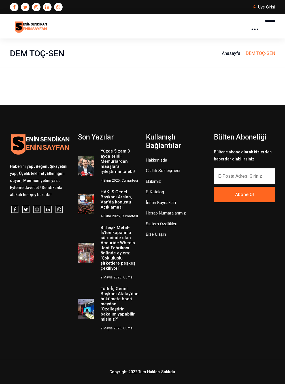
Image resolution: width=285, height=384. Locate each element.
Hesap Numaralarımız (166, 213)
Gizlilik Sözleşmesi (163, 170)
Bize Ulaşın (156, 234)
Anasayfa (231, 53)
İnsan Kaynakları (161, 202)
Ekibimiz (153, 181)
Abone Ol (244, 194)
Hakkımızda (156, 160)
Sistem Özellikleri (161, 223)
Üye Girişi (266, 7)
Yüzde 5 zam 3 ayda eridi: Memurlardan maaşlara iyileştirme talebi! (118, 161)
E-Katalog (155, 191)
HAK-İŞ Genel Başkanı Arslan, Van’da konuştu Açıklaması (116, 199)
